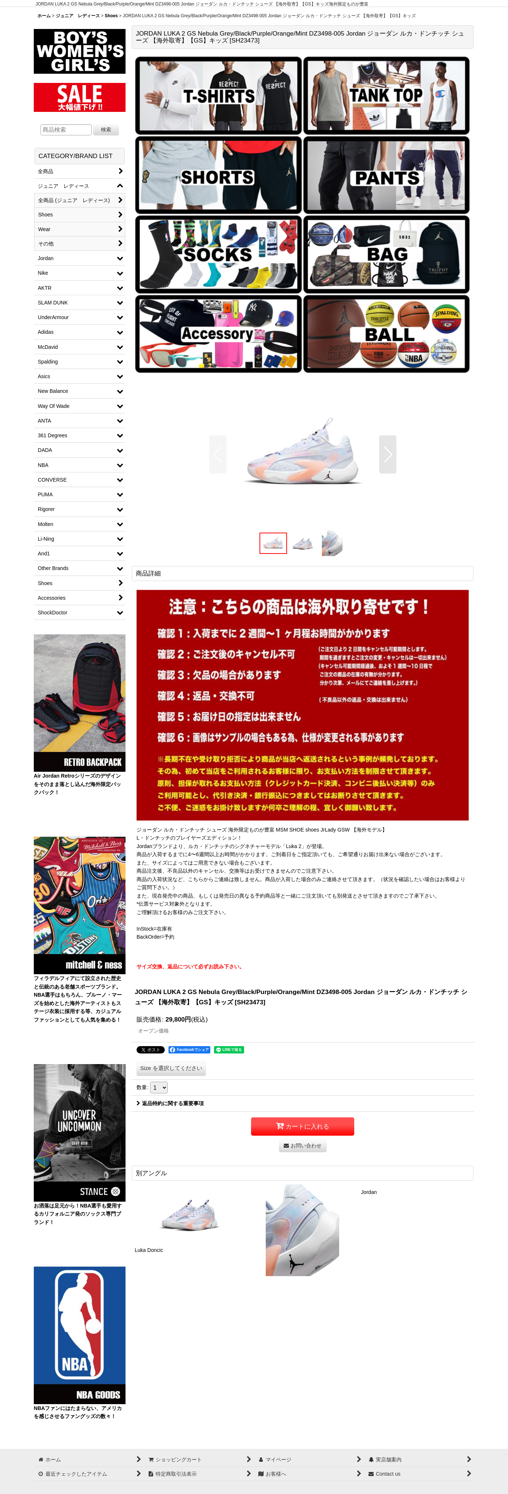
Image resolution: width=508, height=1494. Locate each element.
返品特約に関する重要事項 (170, 1103)
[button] (217, 454)
